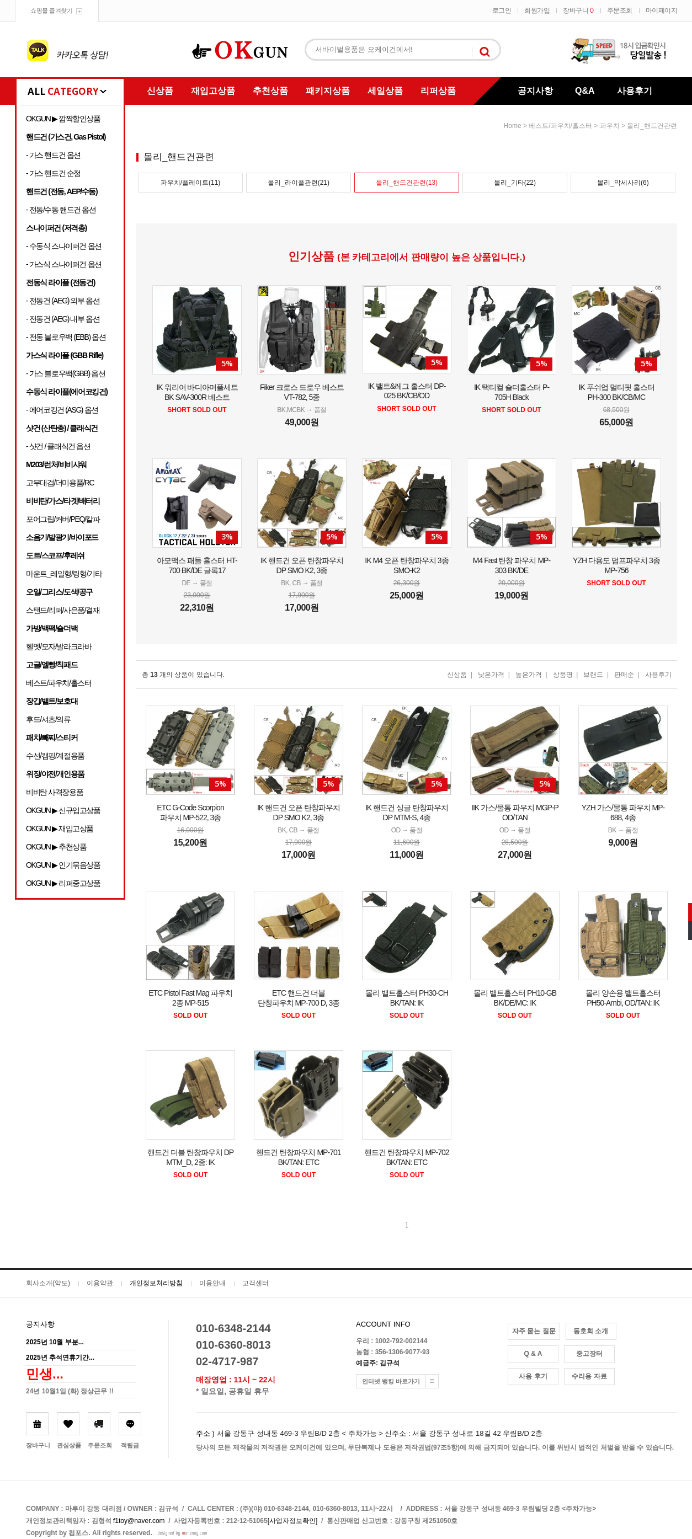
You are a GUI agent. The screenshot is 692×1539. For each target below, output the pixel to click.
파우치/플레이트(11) (191, 182)
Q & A (533, 1354)
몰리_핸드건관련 (652, 126)
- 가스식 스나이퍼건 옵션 (64, 264)
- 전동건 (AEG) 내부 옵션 (62, 318)
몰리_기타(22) (515, 182)
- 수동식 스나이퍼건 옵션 (64, 246)
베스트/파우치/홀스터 (58, 682)
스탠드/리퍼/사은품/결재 (62, 610)
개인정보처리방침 (156, 1283)
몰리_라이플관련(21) (298, 182)
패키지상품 (328, 90)
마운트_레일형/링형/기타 (64, 573)
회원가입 (537, 10)
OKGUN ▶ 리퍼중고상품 (63, 883)
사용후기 (634, 90)
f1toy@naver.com (139, 1521)
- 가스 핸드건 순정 (53, 173)
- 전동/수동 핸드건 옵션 (61, 209)
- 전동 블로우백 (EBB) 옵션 (65, 337)
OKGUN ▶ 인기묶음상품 (63, 865)
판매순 (624, 674)
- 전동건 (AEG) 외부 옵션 (62, 300)
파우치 (610, 126)
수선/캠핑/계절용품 (55, 755)
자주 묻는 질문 (534, 1331)
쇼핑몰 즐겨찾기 (51, 10)
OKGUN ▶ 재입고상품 (59, 828)
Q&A (585, 90)
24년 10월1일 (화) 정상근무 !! (70, 1391)
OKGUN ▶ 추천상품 (56, 846)
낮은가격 (491, 674)
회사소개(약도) (48, 1283)
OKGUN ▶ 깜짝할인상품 (63, 118)
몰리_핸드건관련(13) (407, 182)
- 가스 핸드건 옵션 (53, 155)
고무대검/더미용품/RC (60, 482)
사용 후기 (533, 1376)
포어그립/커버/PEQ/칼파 (63, 519)
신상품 (160, 90)
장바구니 (578, 10)
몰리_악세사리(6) (622, 182)
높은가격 (528, 674)
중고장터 (589, 1354)
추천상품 (270, 90)
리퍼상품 (438, 90)
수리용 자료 (589, 1376)
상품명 (563, 674)
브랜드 (593, 674)
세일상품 (385, 90)
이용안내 (212, 1283)
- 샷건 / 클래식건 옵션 (58, 446)
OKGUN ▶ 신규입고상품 (63, 810)
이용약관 (100, 1283)
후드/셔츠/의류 (48, 719)
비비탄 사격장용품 (54, 792)
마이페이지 (662, 10)
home (512, 126)
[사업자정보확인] (293, 1521)
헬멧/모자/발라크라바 (58, 646)
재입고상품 (213, 90)
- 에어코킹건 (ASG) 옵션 (62, 409)
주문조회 (619, 10)
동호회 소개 (590, 1331)
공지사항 (535, 90)
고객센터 (255, 1283)
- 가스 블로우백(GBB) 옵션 (65, 373)
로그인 (502, 10)
